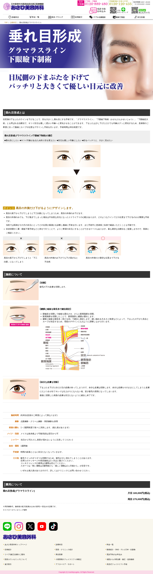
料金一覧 (110, 544)
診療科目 (13, 22)
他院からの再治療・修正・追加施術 (120, 559)
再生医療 (59, 554)
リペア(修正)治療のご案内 (15, 554)
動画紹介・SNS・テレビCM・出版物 (121, 550)
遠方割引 (8, 564)
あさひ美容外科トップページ (16, 544)
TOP (6, 22)
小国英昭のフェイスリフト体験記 (68, 559)
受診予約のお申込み (114, 554)
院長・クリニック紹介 (64, 550)
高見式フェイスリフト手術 (117, 564)
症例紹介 (8, 550)
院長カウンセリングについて (16, 559)
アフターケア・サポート (65, 564)
